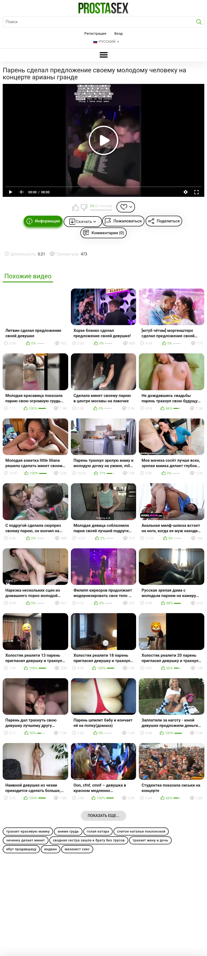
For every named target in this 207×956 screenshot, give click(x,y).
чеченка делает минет (25, 840)
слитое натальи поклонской (141, 831)
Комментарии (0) (108, 232)
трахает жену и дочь (150, 840)
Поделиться (168, 221)
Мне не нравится (83, 207)
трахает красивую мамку (28, 831)
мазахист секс (77, 849)
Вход (118, 33)
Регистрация (95, 33)
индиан (50, 849)
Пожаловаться (127, 221)
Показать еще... (103, 815)
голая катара (98, 831)
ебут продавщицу (21, 849)
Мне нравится (75, 207)
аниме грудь (68, 831)
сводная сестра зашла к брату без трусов (89, 840)
